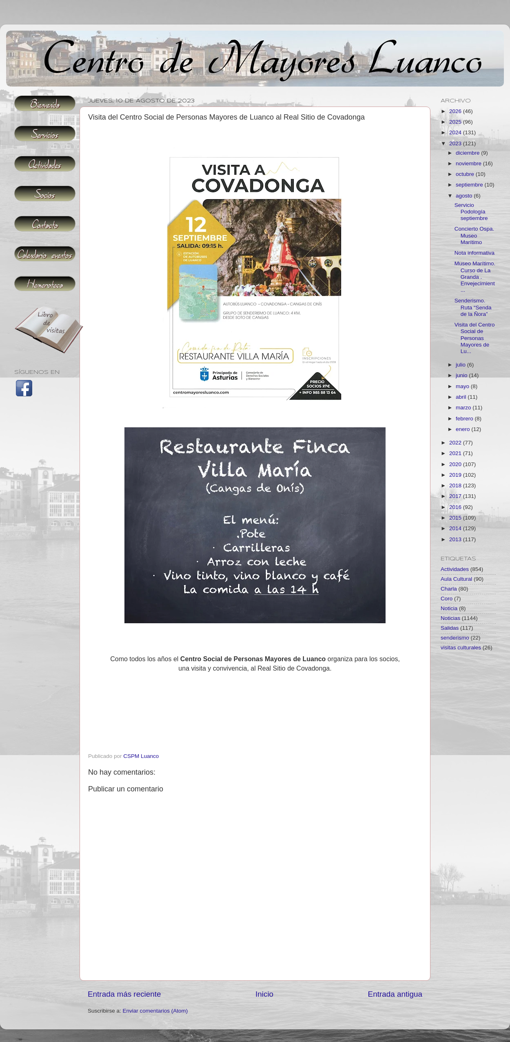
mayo (463, 386)
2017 (456, 496)
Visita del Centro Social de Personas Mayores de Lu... (475, 338)
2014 (456, 528)
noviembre (469, 163)
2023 (456, 143)
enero (463, 429)
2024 (456, 132)
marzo (464, 407)
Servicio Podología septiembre (471, 211)
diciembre (468, 153)
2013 (456, 539)
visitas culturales (461, 647)
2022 (456, 443)
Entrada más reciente (124, 994)
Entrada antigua (395, 994)
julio (461, 365)
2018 (456, 485)
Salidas (450, 628)
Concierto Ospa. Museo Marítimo (474, 235)
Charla (449, 589)
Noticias (450, 618)
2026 (456, 111)
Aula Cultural (456, 579)
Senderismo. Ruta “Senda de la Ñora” (473, 307)
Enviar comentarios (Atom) (155, 1011)
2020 (456, 464)
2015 (456, 518)
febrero (465, 418)
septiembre (470, 185)
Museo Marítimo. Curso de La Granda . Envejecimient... (475, 276)
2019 (456, 475)
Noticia (449, 608)
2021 (456, 453)
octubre (466, 174)
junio (462, 375)
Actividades (455, 569)
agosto (465, 196)
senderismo (455, 638)
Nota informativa (474, 253)
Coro (446, 598)
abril (462, 397)
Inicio (264, 994)
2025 (456, 122)
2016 (456, 507)
